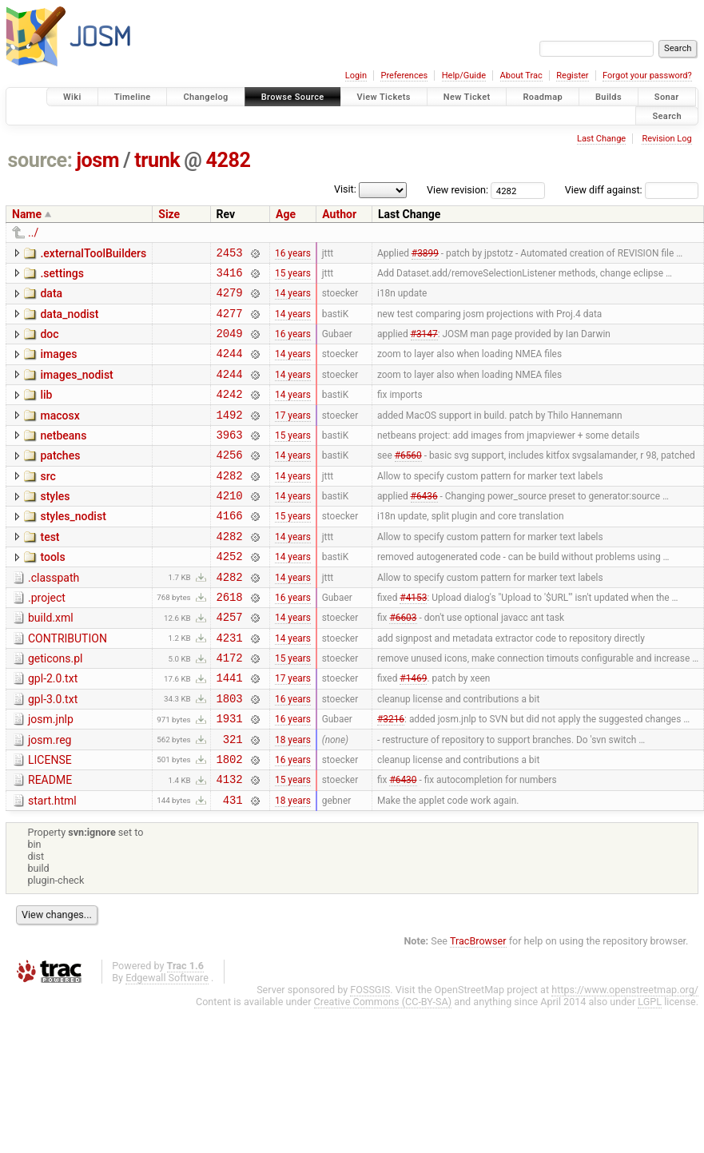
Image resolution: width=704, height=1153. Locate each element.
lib (46, 411)
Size (169, 214)
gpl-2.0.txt (53, 728)
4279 (230, 299)
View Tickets (384, 97)
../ (33, 232)
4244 (230, 367)
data (51, 298)
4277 (230, 322)
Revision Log (666, 138)
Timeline (132, 97)
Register (572, 75)
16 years (293, 254)
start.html (52, 865)
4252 (230, 594)
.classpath (53, 616)
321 (233, 798)
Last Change (601, 138)
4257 (230, 662)
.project (47, 638)
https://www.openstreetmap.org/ (624, 1057)
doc (49, 343)
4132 (230, 843)
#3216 (390, 775)
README (50, 842)
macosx (59, 434)
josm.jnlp (51, 774)
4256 (230, 480)
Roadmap (543, 97)
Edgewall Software (167, 1045)
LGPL (650, 1069)
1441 (230, 730)
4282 (228, 160)
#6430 (402, 843)
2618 (230, 639)
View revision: (457, 190)
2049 (230, 344)
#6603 (402, 662)
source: (40, 160)
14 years (293, 299)
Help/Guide (464, 75)
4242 (230, 412)
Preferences (404, 75)
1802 (230, 821)
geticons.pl (55, 706)
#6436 (424, 526)
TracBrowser (478, 1008)
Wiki (72, 97)
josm (97, 160)
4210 (230, 526)
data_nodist (69, 321)
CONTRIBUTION (67, 684)
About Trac (521, 75)
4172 (230, 707)
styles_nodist (72, 547)
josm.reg (49, 797)
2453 (230, 254)
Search (667, 115)
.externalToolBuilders (93, 253)
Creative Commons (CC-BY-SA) (383, 1069)
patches (60, 479)
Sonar (666, 97)
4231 (230, 685)
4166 (230, 548)
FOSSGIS (370, 1057)
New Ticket (467, 97)
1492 (230, 435)
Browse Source (292, 97)
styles (55, 525)
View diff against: (631, 190)
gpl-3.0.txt (53, 751)
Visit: (345, 189)
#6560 (408, 481)
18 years (293, 798)
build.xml (51, 660)
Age (286, 214)
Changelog (205, 97)
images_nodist (76, 389)
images (58, 366)
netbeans (63, 457)
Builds (608, 97)
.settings (61, 275)
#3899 (425, 254)
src (47, 502)
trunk (157, 160)
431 (233, 866)
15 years (293, 276)
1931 (230, 775)
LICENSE (50, 819)
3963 (230, 458)
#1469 (413, 730)
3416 (230, 276)
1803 (230, 753)
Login (356, 75)
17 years (293, 435)
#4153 (413, 639)
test (49, 570)
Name (27, 214)
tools (52, 592)
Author (339, 214)
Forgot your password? (647, 75)
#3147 (424, 345)
